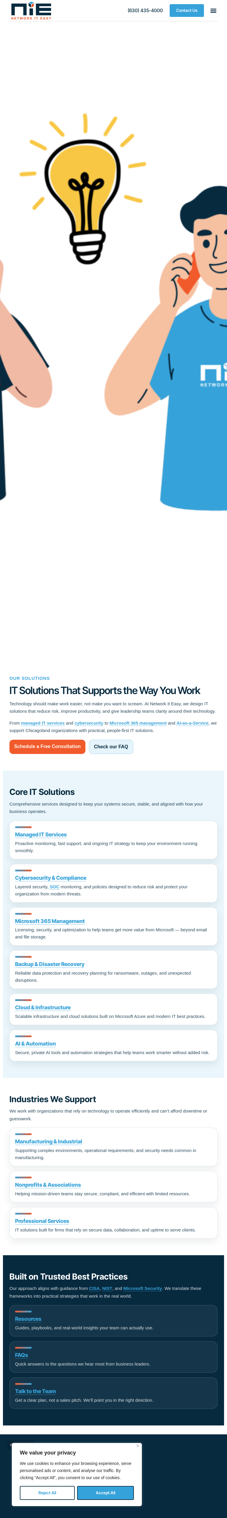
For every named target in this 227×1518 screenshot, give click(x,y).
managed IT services (43, 722)
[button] (145, 10)
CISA (94, 1288)
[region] (77, 1474)
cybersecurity (88, 722)
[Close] (138, 1445)
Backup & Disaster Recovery (50, 964)
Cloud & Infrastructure (43, 1007)
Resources (28, 1319)
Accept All (105, 1492)
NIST (107, 1288)
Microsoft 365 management (138, 722)
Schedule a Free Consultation (47, 746)
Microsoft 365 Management (50, 921)
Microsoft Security (142, 1288)
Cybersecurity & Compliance (50, 878)
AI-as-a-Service (192, 722)
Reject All (47, 1492)
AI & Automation (35, 1043)
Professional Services (42, 1221)
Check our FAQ (111, 746)
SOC (54, 886)
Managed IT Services (41, 834)
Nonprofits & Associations (48, 1185)
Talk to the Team (35, 1391)
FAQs (21, 1355)
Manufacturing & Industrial (48, 1141)
